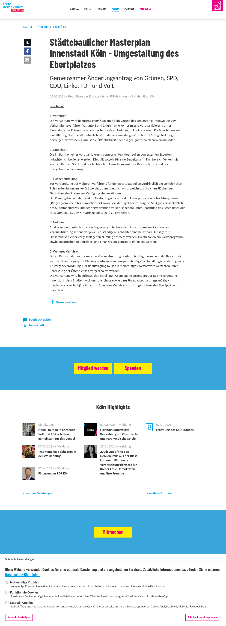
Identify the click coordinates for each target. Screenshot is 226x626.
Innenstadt (36, 325)
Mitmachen (154, 9)
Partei (81, 9)
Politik (116, 9)
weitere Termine (160, 493)
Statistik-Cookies (21, 604)
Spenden (139, 368)
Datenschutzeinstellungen (19, 561)
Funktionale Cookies (24, 594)
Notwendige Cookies (24, 584)
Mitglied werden (87, 368)
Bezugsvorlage (66, 302)
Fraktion (98, 9)
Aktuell (64, 9)
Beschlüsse (59, 27)
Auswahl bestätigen (18, 619)
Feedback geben (40, 320)
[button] (27, 42)
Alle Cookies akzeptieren (202, 619)
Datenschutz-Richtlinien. (22, 576)
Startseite (29, 27)
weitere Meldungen (39, 493)
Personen (133, 9)
